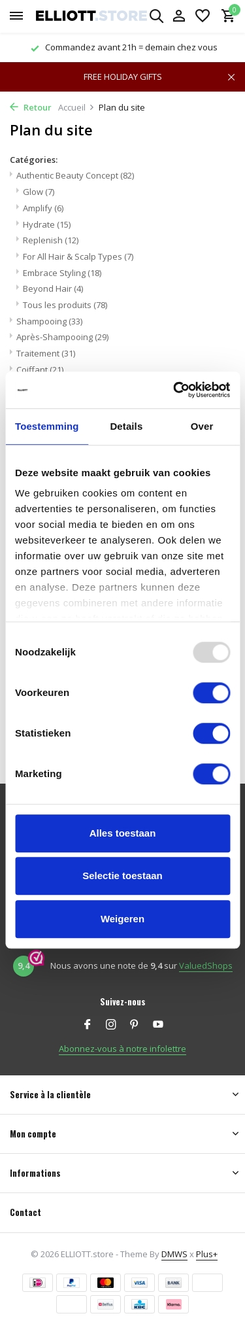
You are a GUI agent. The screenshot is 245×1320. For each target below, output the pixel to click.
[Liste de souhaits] (202, 17)
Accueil (76, 107)
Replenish (50, 240)
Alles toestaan (123, 833)
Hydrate (47, 224)
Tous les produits (65, 305)
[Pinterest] (134, 1025)
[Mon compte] (178, 16)
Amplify (43, 208)
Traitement (45, 353)
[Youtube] (158, 1025)
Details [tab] (126, 426)
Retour (31, 107)
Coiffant (39, 369)
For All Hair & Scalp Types (78, 256)
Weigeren (122, 918)
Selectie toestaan (122, 875)
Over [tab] (202, 426)
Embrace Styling (62, 273)
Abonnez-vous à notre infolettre (122, 1048)
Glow (38, 192)
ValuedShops (206, 965)
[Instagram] (111, 1025)
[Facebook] (87, 1025)
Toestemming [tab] (47, 426)
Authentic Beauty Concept (75, 175)
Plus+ (207, 1254)
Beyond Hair (53, 288)
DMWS (174, 1254)
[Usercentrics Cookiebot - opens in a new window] (174, 389)
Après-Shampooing (62, 337)
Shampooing (49, 321)
